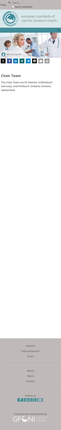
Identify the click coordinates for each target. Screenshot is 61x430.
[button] (3, 61)
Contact (30, 381)
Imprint (30, 345)
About (30, 370)
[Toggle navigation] (58, 30)
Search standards (23, 6)
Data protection (30, 351)
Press (3, 4)
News (30, 376)
